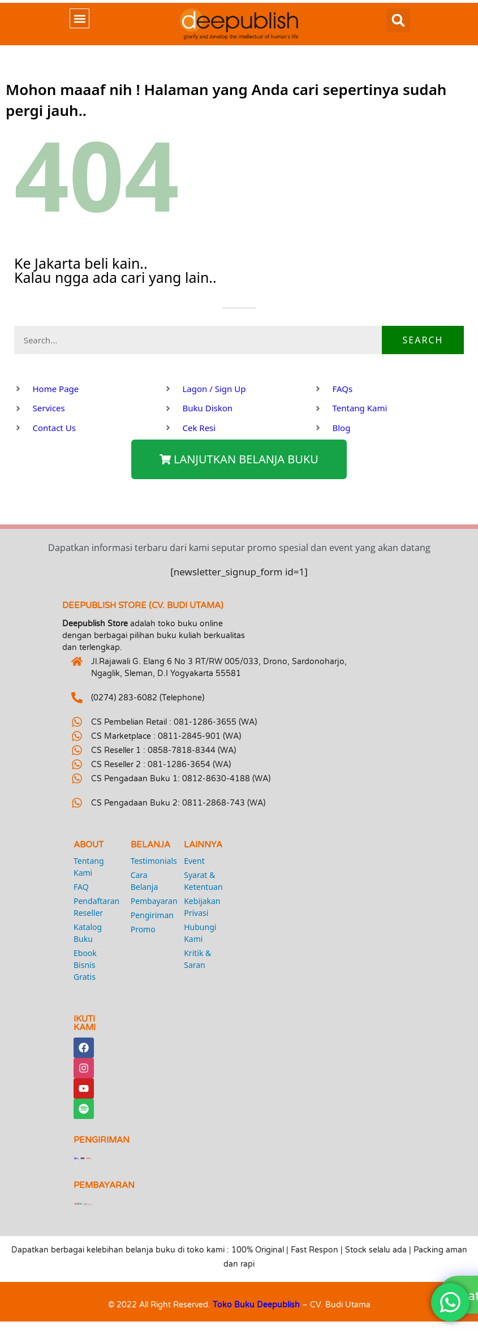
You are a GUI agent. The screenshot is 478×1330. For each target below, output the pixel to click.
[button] (79, 18)
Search (423, 340)
